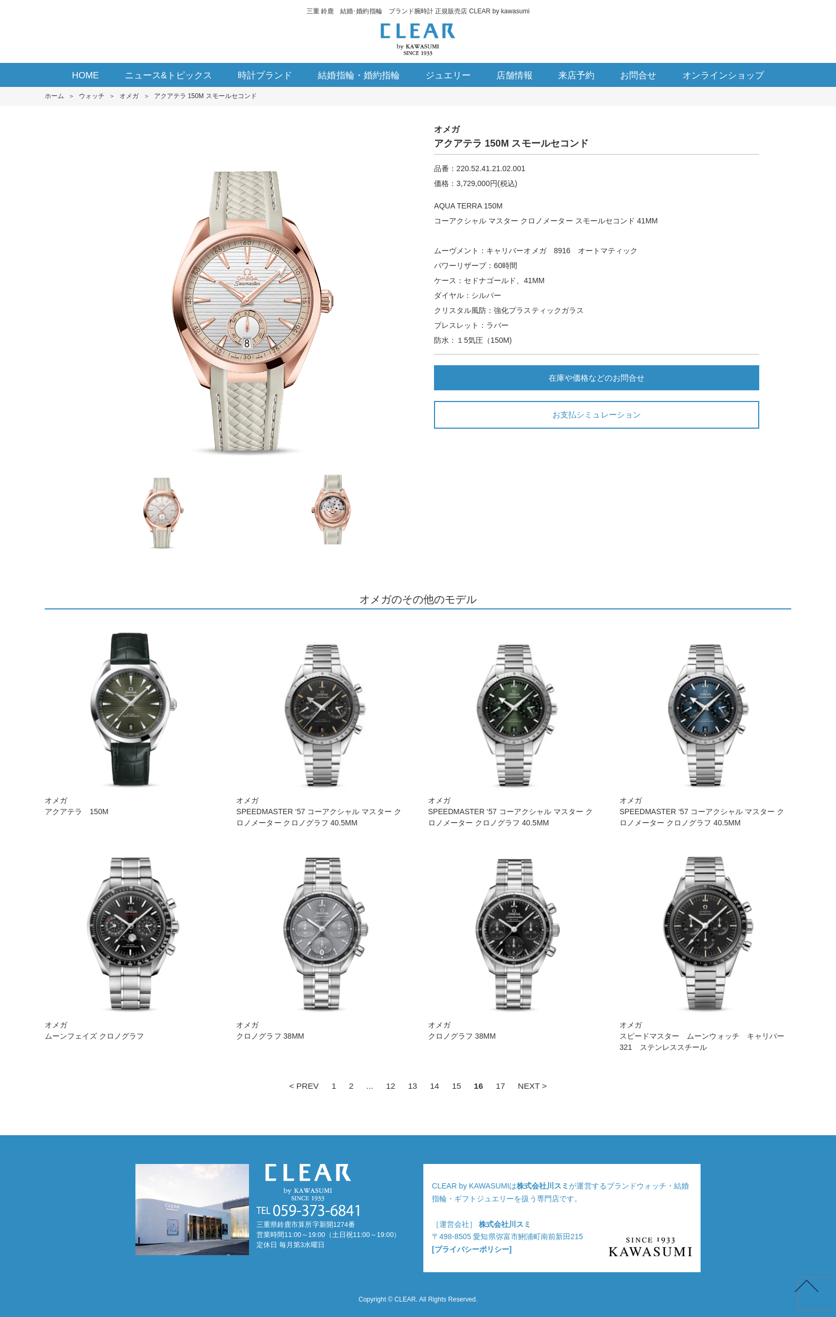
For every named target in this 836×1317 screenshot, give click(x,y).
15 (456, 1085)
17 (500, 1085)
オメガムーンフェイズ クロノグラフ (130, 942)
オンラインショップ (723, 75)
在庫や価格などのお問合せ (597, 377)
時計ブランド (265, 75)
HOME (85, 75)
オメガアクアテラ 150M (130, 718)
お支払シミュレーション (596, 414)
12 (390, 1085)
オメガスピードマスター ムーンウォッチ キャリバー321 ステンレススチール (705, 948)
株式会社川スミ (543, 1186)
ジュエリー (448, 75)
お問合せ (638, 75)
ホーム (54, 96)
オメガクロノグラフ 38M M (322, 942)
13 (412, 1085)
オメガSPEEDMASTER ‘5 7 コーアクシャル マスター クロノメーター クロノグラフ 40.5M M (322, 723)
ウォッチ (91, 96)
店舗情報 (514, 75)
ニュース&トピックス (169, 75)
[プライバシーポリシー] (472, 1249)
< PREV (303, 1085)
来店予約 (576, 75)
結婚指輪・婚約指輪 (358, 75)
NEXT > (532, 1085)
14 (434, 1085)
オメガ (129, 96)
